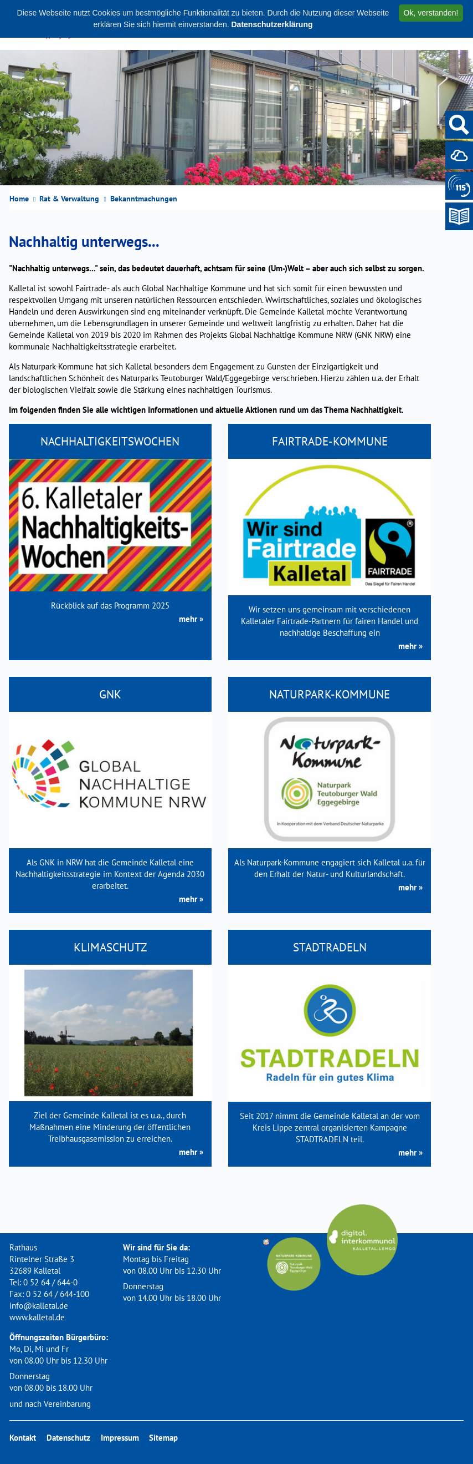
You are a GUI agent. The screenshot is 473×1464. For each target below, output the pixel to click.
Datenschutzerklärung (271, 24)
